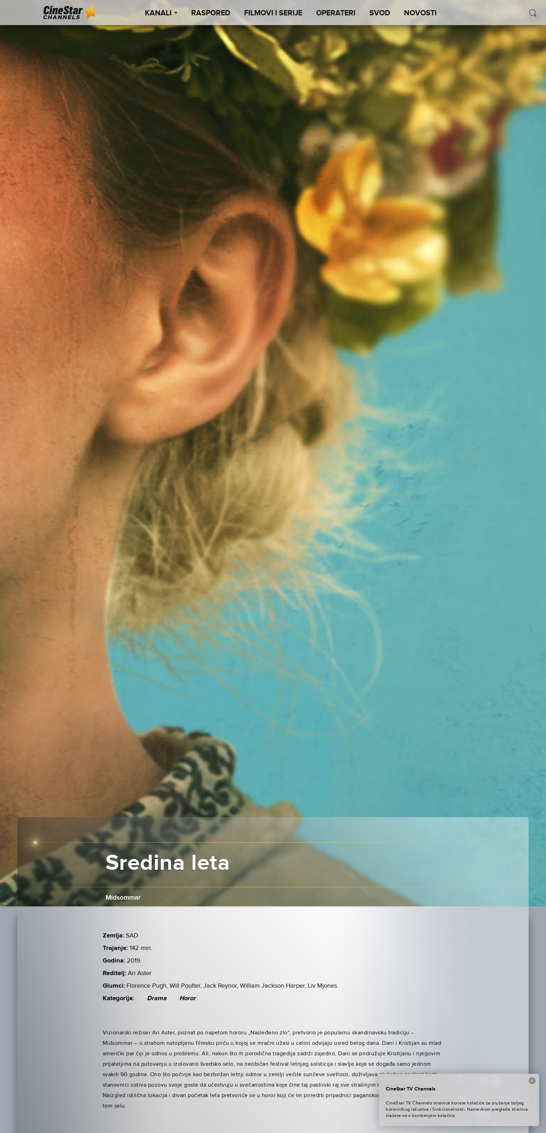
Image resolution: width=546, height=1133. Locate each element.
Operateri (336, 13)
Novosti (420, 13)
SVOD (379, 13)
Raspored (210, 13)
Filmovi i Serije (273, 13)
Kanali (161, 13)
